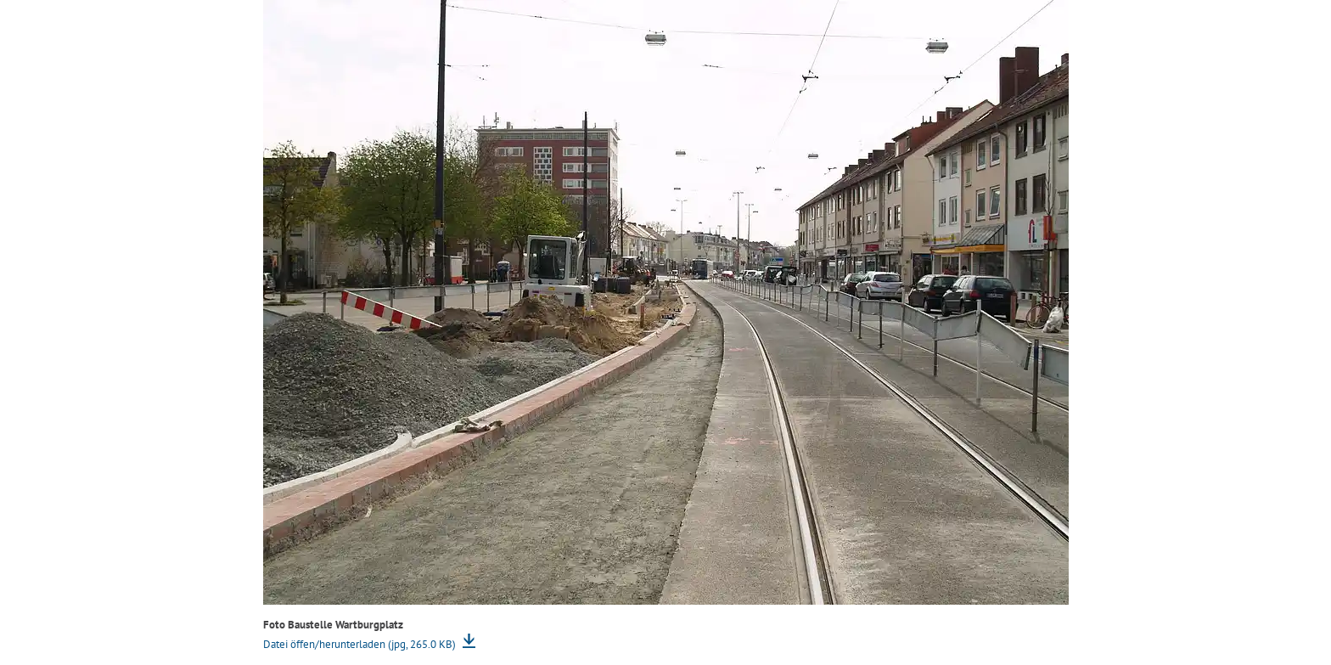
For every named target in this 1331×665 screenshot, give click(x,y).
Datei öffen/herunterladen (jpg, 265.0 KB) (360, 644)
